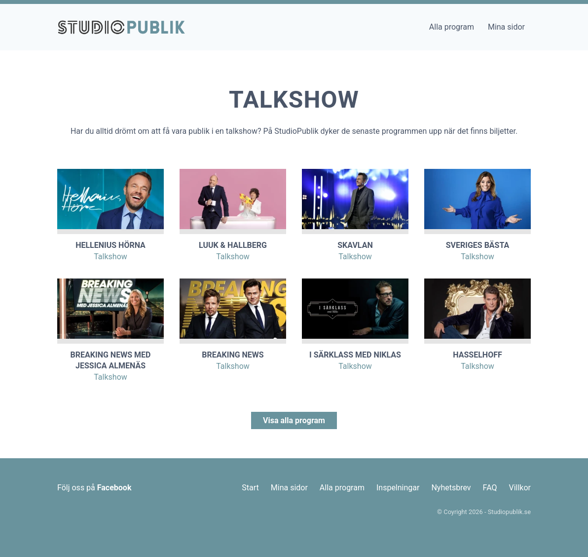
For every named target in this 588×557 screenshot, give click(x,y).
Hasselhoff (477, 354)
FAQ (490, 487)
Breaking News (232, 354)
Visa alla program (294, 420)
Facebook (114, 487)
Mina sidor (506, 27)
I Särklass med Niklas (355, 354)
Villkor (520, 487)
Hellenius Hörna (110, 245)
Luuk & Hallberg (233, 245)
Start (250, 487)
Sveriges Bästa (478, 245)
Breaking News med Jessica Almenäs (111, 360)
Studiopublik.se (509, 512)
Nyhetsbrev (451, 487)
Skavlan (354, 245)
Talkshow (110, 256)
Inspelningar (397, 487)
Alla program (451, 27)
